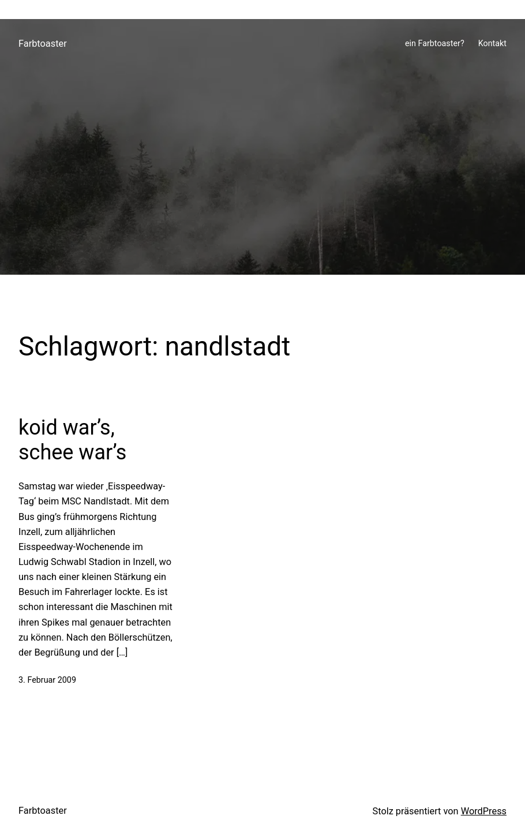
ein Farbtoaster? (434, 43)
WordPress (484, 811)
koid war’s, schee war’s (72, 440)
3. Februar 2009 (47, 680)
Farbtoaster (42, 43)
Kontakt (492, 43)
